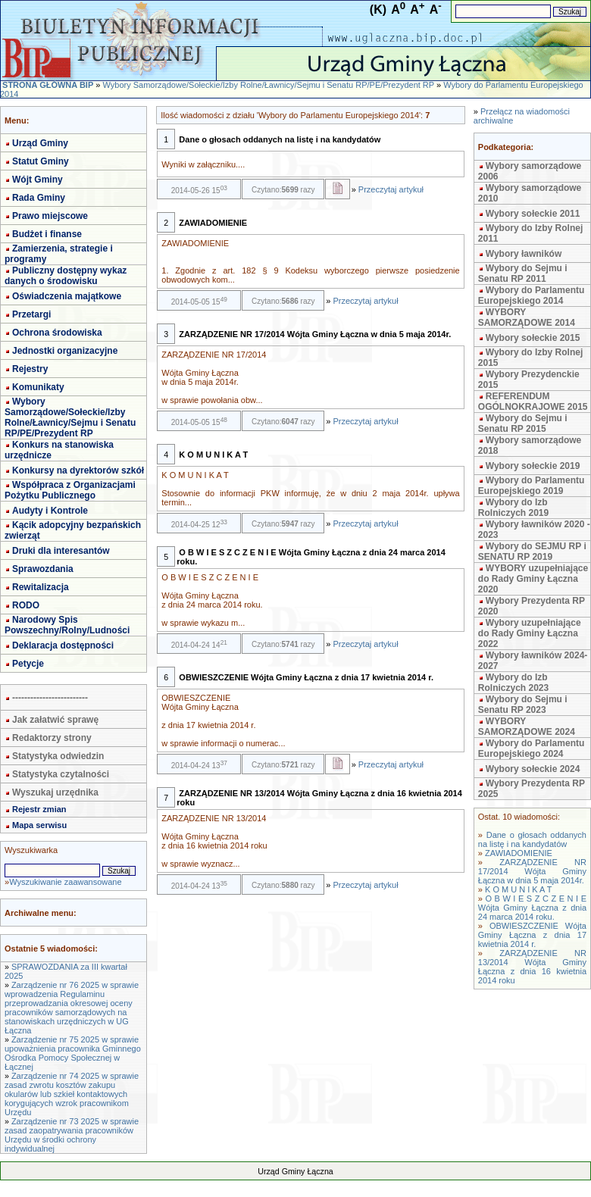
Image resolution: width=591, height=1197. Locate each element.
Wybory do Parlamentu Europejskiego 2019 (531, 485)
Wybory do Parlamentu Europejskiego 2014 (531, 295)
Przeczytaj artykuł (391, 189)
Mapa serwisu (39, 825)
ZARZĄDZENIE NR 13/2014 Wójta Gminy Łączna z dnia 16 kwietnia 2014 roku (532, 967)
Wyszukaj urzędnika (55, 792)
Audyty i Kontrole (50, 510)
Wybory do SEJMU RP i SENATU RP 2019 (532, 551)
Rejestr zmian (39, 809)
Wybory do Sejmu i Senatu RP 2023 (523, 704)
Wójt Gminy (37, 179)
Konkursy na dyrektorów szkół (78, 470)
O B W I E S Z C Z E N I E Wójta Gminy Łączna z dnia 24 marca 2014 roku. (532, 907)
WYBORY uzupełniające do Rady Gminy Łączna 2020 (533, 579)
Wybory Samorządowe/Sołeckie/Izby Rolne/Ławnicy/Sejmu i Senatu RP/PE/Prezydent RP (267, 84)
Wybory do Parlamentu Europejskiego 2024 (531, 748)
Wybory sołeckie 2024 (533, 769)
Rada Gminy (38, 197)
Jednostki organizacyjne (64, 350)
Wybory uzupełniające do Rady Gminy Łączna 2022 (529, 633)
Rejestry (30, 369)
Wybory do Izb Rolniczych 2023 (513, 682)
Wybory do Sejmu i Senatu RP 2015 (523, 423)
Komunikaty (38, 387)
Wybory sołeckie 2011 (533, 213)
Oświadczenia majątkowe (66, 296)
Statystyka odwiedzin (58, 756)
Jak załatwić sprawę (55, 719)
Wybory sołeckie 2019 (533, 466)
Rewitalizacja (40, 587)
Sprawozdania (42, 569)
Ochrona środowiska (57, 332)
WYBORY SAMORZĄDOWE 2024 (526, 726)
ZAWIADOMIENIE (518, 853)
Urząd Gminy (40, 143)
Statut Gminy (40, 161)
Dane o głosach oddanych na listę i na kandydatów (532, 839)
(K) (378, 9)
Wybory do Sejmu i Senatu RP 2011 (523, 273)
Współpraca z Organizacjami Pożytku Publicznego (70, 490)
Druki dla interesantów (61, 550)
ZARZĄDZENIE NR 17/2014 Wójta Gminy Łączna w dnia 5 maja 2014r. (532, 871)
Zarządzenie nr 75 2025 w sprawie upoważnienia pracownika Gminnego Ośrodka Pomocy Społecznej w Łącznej (73, 1053)
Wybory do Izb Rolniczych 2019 (513, 507)
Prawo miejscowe (50, 216)
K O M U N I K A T (518, 889)
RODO (25, 605)
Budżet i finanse (47, 234)
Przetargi (31, 314)
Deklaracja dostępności (63, 645)
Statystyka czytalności (60, 774)
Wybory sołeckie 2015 (533, 338)
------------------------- (50, 697)
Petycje (28, 663)
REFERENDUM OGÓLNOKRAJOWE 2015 (533, 401)
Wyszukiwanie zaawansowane (65, 881)
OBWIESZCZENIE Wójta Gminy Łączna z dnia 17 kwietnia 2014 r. (532, 935)
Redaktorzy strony (52, 738)
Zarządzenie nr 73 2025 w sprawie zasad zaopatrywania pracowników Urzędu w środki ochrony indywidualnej (72, 1135)
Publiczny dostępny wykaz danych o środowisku (66, 275)
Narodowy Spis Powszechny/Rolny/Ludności (67, 625)
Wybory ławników (523, 253)
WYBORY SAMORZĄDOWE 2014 (526, 317)
